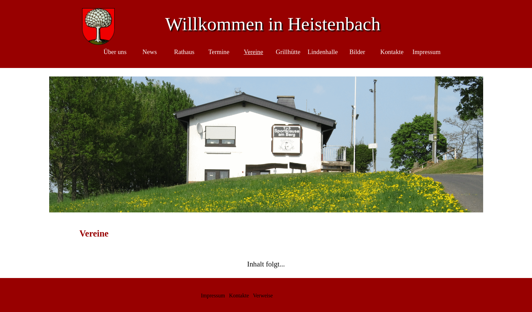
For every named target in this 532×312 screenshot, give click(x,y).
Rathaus (184, 51)
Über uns (115, 51)
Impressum (427, 51)
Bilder (357, 51)
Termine (218, 51)
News (149, 51)
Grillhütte (288, 51)
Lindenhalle (322, 51)
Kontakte (391, 51)
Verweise (263, 295)
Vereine (253, 51)
